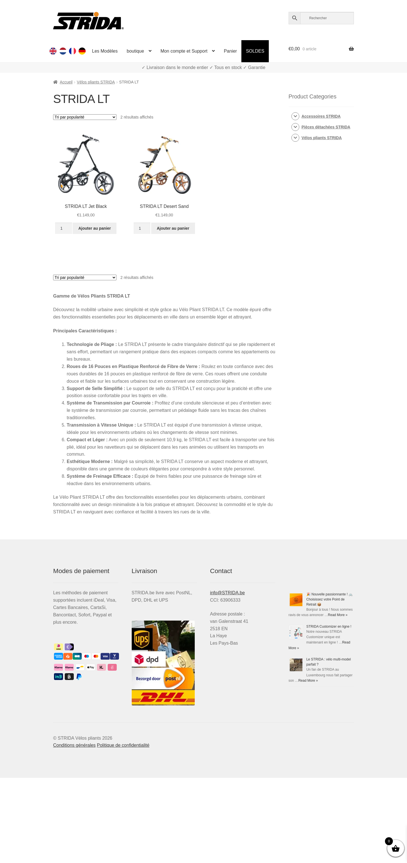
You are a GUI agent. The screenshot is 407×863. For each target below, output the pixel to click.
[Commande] (84, 117)
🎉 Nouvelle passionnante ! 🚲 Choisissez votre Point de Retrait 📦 (329, 599)
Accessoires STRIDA (321, 116)
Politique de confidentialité (123, 745)
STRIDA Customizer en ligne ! (328, 627)
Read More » (337, 615)
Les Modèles (105, 51)
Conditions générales (74, 745)
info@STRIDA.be (227, 592)
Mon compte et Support (184, 51)
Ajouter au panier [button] (94, 228)
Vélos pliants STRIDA (96, 82)
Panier (230, 51)
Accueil (66, 82)
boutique (135, 51)
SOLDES (255, 51)
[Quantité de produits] (63, 228)
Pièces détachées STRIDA (326, 127)
